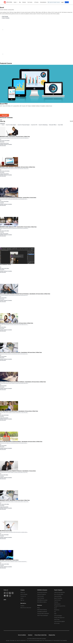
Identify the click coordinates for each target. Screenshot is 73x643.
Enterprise (24, 2)
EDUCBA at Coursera (42, 600)
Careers (22, 605)
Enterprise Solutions (42, 592)
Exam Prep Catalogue (42, 615)
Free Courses (30, 2)
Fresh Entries (57, 600)
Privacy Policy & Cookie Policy (40, 635)
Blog (20, 2)
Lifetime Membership (59, 592)
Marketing (56, 609)
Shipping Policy (52, 635)
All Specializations (43, 2)
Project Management (59, 617)
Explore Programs (41, 594)
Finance (56, 602)
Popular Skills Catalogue (43, 613)
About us (23, 592)
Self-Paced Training (42, 609)
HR (55, 611)
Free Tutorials (40, 598)
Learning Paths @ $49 (59, 621)
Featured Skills (57, 596)
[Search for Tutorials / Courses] (53, 2)
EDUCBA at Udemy (42, 602)
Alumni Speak (24, 594)
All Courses (36, 2)
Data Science (57, 604)
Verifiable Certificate (42, 611)
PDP (55, 613)
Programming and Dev (59, 605)
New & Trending (5, 18)
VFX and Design (58, 615)
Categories (2, 123)
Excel (55, 607)
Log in (62, 2)
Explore (15, 2)
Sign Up (66, 2)
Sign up (22, 600)
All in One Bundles (58, 594)
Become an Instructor (26, 607)
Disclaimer (30, 635)
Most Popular (5, 16)
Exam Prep (56, 619)
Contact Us (23, 596)
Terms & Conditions (22, 635)
